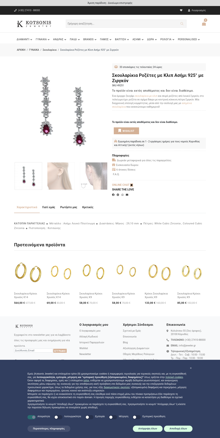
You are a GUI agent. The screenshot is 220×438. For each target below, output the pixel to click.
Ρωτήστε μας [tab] (68, 207)
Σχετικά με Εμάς (132, 330)
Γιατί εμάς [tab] (48, 207)
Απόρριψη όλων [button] (147, 428)
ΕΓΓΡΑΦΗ (60, 351)
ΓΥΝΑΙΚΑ (43, 39)
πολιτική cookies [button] (174, 377)
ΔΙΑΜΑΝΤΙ (25, 39)
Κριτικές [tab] (87, 207)
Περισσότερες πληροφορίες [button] (49, 428)
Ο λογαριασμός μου (89, 330)
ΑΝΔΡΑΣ (60, 39)
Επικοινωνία (129, 336)
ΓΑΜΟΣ (106, 39)
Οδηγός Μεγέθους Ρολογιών (138, 354)
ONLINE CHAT (122, 185)
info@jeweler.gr (187, 345)
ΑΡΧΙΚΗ (21, 49)
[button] (191, 368)
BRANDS (90, 39)
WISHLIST (126, 130)
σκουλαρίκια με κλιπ (146, 96)
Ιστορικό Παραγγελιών (91, 342)
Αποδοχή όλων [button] (178, 428)
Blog (125, 342)
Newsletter (85, 354)
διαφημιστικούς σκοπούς (117, 387)
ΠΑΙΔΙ (75, 39)
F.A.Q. (116, 174)
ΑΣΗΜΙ (139, 39)
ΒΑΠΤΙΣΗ (122, 39)
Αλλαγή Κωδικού (88, 336)
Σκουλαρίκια (49, 49)
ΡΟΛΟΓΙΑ (167, 39)
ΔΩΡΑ (152, 39)
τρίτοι (86, 380)
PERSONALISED (189, 39)
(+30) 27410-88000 (195, 339)
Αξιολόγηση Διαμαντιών (136, 348)
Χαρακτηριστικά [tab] (27, 207)
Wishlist (83, 348)
